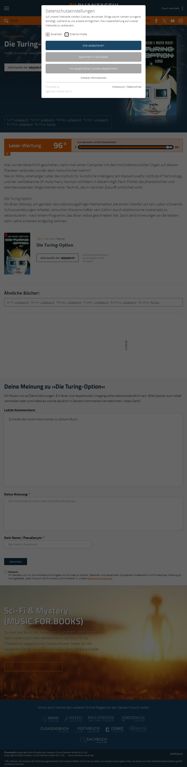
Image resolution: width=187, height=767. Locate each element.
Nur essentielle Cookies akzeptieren (94, 68)
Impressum (118, 87)
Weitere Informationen (93, 78)
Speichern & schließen (93, 57)
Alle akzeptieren (93, 45)
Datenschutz (134, 87)
